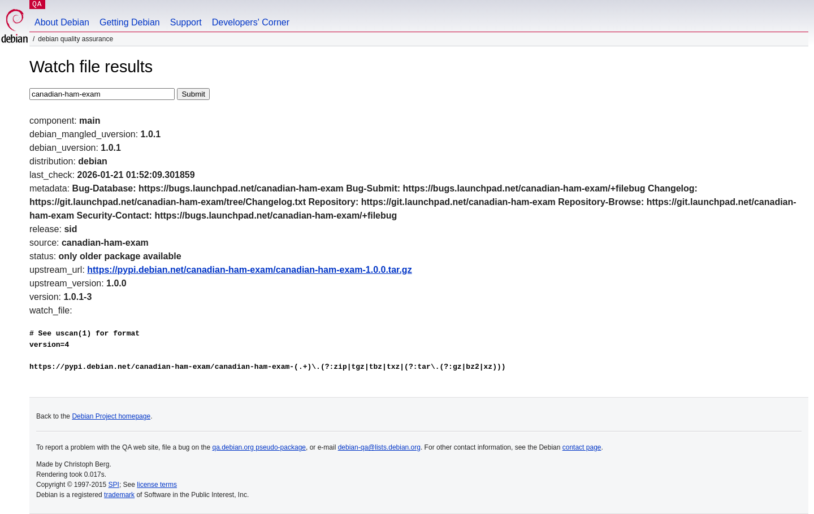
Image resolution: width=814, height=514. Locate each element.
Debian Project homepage (111, 416)
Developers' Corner (250, 22)
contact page (581, 447)
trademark (119, 495)
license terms (157, 485)
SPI (114, 485)
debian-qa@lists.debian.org (379, 447)
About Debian (61, 22)
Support (186, 22)
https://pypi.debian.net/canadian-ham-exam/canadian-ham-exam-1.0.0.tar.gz (249, 270)
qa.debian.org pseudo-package (259, 447)
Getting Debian (129, 22)
